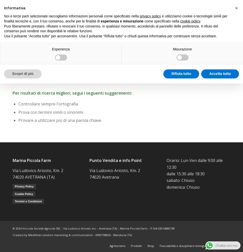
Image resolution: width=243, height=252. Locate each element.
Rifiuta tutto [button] (181, 74)
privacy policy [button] (150, 16)
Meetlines (35, 235)
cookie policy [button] (190, 21)
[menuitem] (117, 246)
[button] (236, 8)
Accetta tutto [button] (220, 74)
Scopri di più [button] (23, 74)
